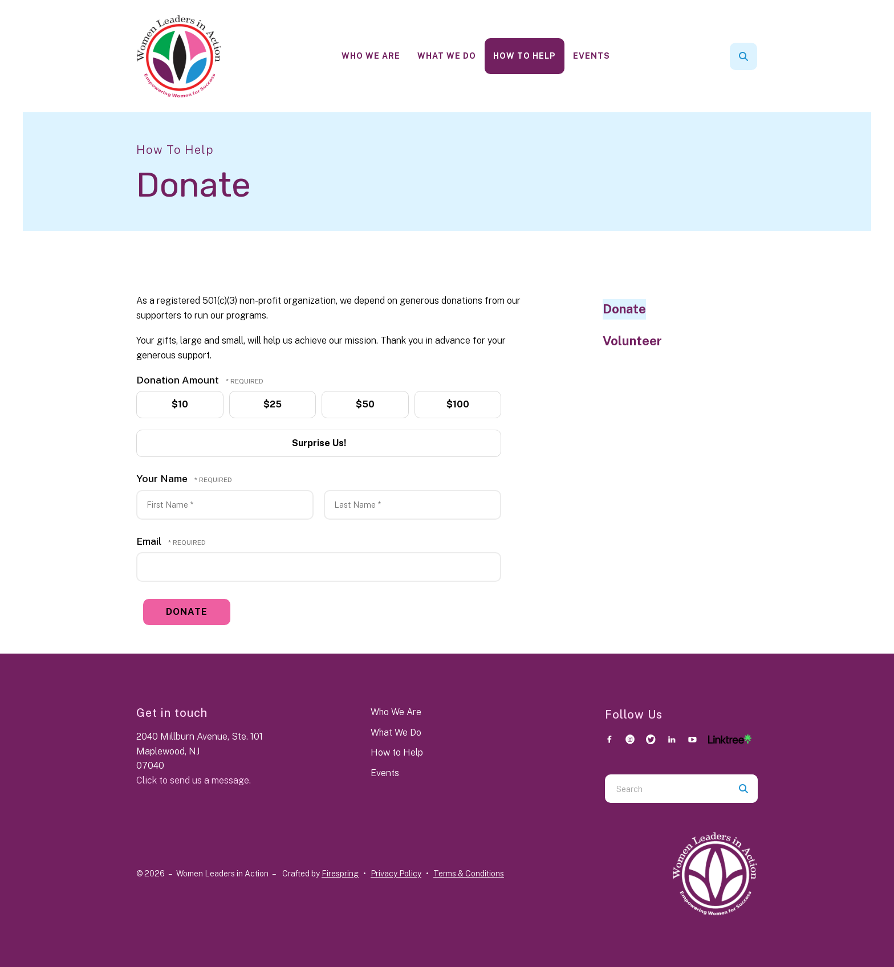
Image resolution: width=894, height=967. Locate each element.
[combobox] (667, 788)
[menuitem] (371, 56)
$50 (364, 404)
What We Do (446, 55)
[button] (743, 56)
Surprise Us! (317, 443)
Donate (624, 308)
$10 (179, 404)
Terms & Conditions (468, 873)
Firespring (340, 873)
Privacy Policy (396, 873)
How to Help (397, 752)
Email (150, 541)
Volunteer (632, 340)
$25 (272, 404)
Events (591, 55)
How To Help (524, 55)
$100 (457, 404)
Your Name (163, 478)
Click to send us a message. (193, 780)
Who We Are (371, 55)
